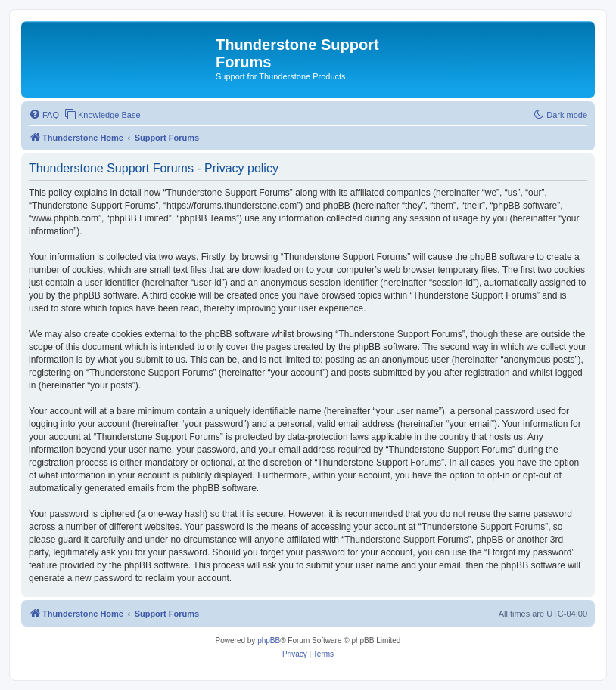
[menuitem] (44, 115)
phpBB (268, 640)
